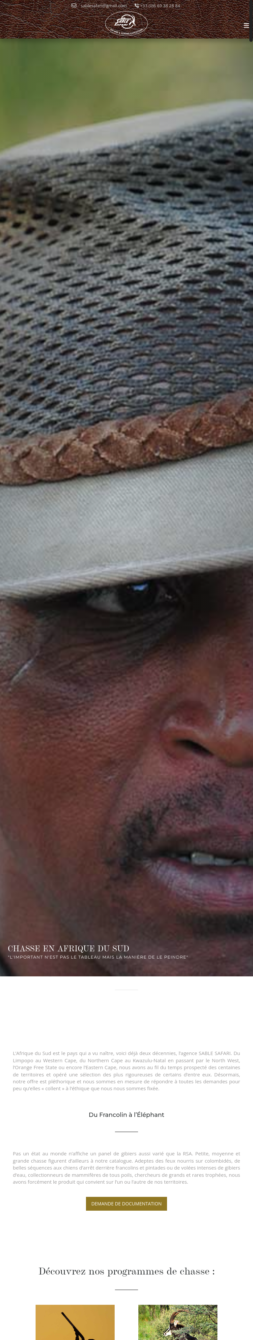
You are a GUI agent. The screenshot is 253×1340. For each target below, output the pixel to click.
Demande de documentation (126, 1203)
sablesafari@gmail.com (99, 6)
